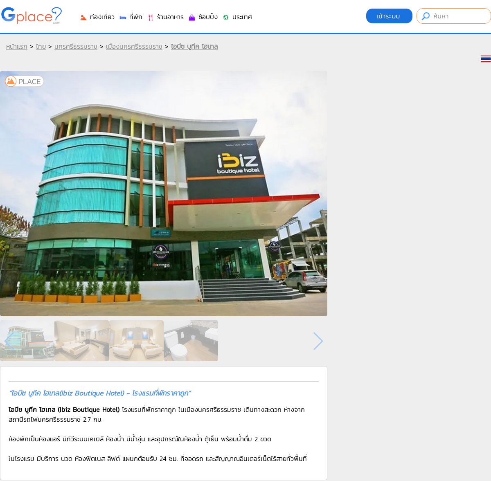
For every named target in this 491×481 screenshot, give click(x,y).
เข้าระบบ (389, 16)
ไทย (41, 46)
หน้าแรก (16, 46)
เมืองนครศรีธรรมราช (134, 46)
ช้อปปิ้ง (203, 17)
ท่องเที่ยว (97, 17)
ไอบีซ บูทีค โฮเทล (194, 46)
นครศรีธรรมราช (75, 46)
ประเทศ (237, 17)
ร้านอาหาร (165, 17)
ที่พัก (130, 17)
